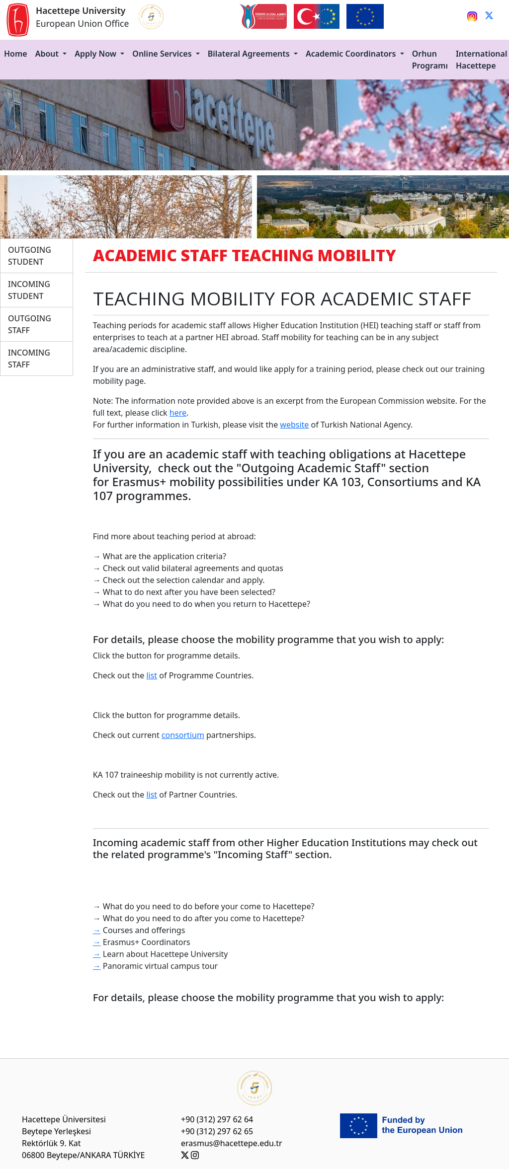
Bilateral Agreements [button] (250, 53)
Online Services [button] (162, 53)
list (151, 675)
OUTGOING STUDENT (29, 255)
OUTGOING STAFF (29, 324)
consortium (183, 735)
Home (15, 53)
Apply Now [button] (96, 53)
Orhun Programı (430, 59)
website (294, 424)
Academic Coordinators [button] (352, 53)
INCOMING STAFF (29, 358)
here (178, 412)
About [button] (48, 53)
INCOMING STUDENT (29, 290)
